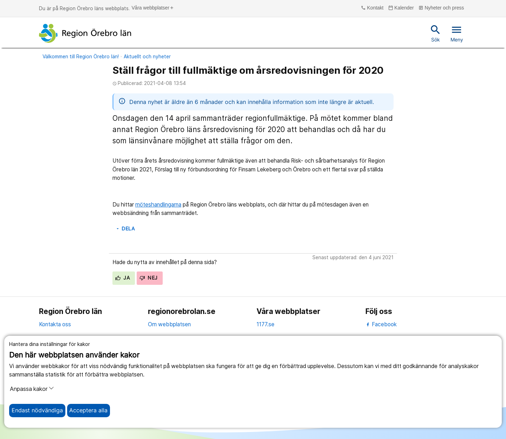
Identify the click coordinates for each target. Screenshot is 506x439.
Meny (456, 33)
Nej (149, 278)
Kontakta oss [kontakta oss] (55, 324)
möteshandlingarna (158, 204)
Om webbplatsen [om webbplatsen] (169, 324)
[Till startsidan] (85, 33)
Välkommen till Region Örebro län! (81, 56)
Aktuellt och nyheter (147, 56)
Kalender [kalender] (401, 8)
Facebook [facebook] (381, 324)
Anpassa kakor (32, 388)
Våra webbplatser (152, 8)
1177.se (265, 324)
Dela (125, 228)
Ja (122, 278)
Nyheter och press (441, 8)
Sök (435, 33)
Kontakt (372, 8)
